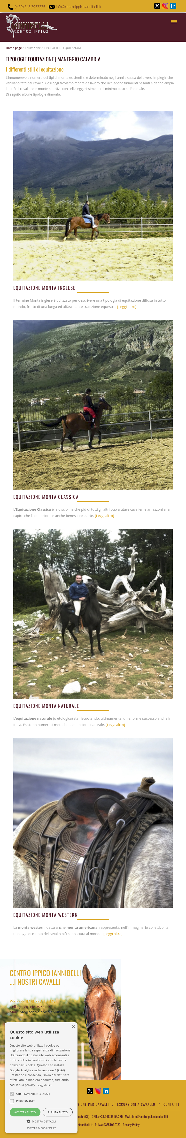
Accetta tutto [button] (25, 1112)
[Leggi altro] (126, 306)
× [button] (73, 1026)
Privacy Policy (131, 1124)
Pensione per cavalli (90, 1104)
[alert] (41, 1077)
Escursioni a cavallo (136, 1104)
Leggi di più (44, 1085)
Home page (14, 48)
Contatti (171, 1104)
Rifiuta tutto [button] (58, 1112)
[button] (41, 1121)
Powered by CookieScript (41, 1128)
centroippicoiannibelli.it (78, 1124)
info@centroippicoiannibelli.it (78, 6)
